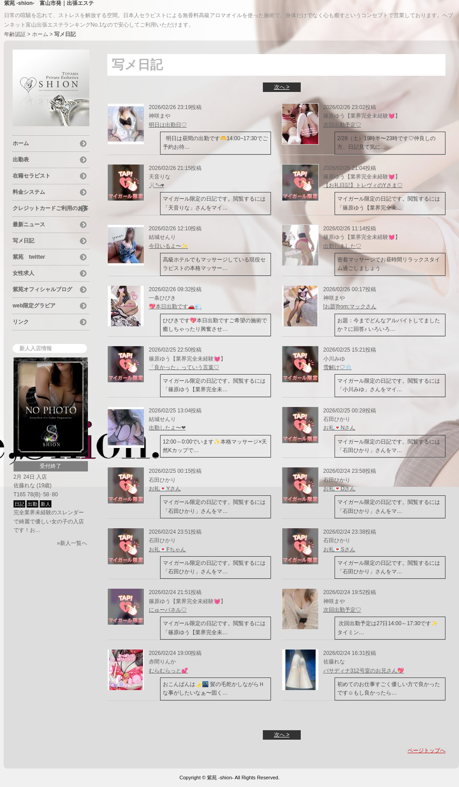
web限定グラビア (34, 305)
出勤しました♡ (342, 246)
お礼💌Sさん (339, 549)
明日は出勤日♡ (168, 125)
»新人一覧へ (72, 543)
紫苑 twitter (29, 257)
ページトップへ (426, 750)
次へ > (281, 87)
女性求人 (23, 273)
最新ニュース (29, 224)
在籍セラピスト (31, 176)
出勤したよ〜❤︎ (167, 428)
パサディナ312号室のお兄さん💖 (363, 671)
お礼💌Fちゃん (167, 549)
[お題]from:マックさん (349, 306)
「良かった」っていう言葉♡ (184, 367)
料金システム (29, 192)
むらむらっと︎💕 (168, 671)
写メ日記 (23, 241)
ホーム (40, 34)
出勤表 (21, 159)
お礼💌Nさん (339, 428)
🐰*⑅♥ (156, 185)
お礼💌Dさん (339, 488)
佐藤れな (24, 485)
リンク (21, 322)
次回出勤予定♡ (342, 125)
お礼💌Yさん (165, 488)
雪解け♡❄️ (337, 367)
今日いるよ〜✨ (168, 246)
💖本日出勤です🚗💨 (175, 306)
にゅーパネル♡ (168, 610)
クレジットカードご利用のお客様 (50, 209)
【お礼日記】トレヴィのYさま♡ (363, 185)
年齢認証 (15, 34)
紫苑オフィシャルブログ (42, 289)
